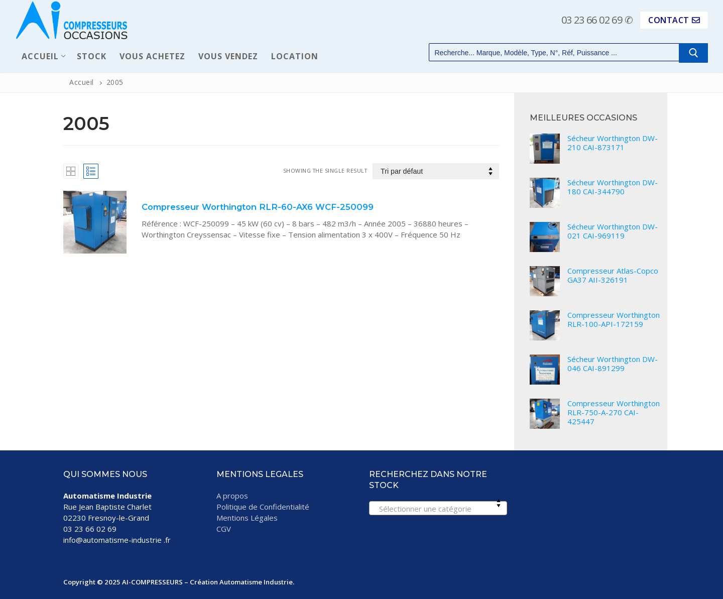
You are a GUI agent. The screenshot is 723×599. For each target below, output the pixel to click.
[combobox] (438, 508)
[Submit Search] (693, 53)
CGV (223, 529)
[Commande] (436, 171)
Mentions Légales (247, 518)
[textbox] (438, 511)
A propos (232, 496)
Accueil (81, 82)
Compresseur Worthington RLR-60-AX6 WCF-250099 (258, 207)
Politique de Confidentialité (262, 507)
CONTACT (674, 20)
